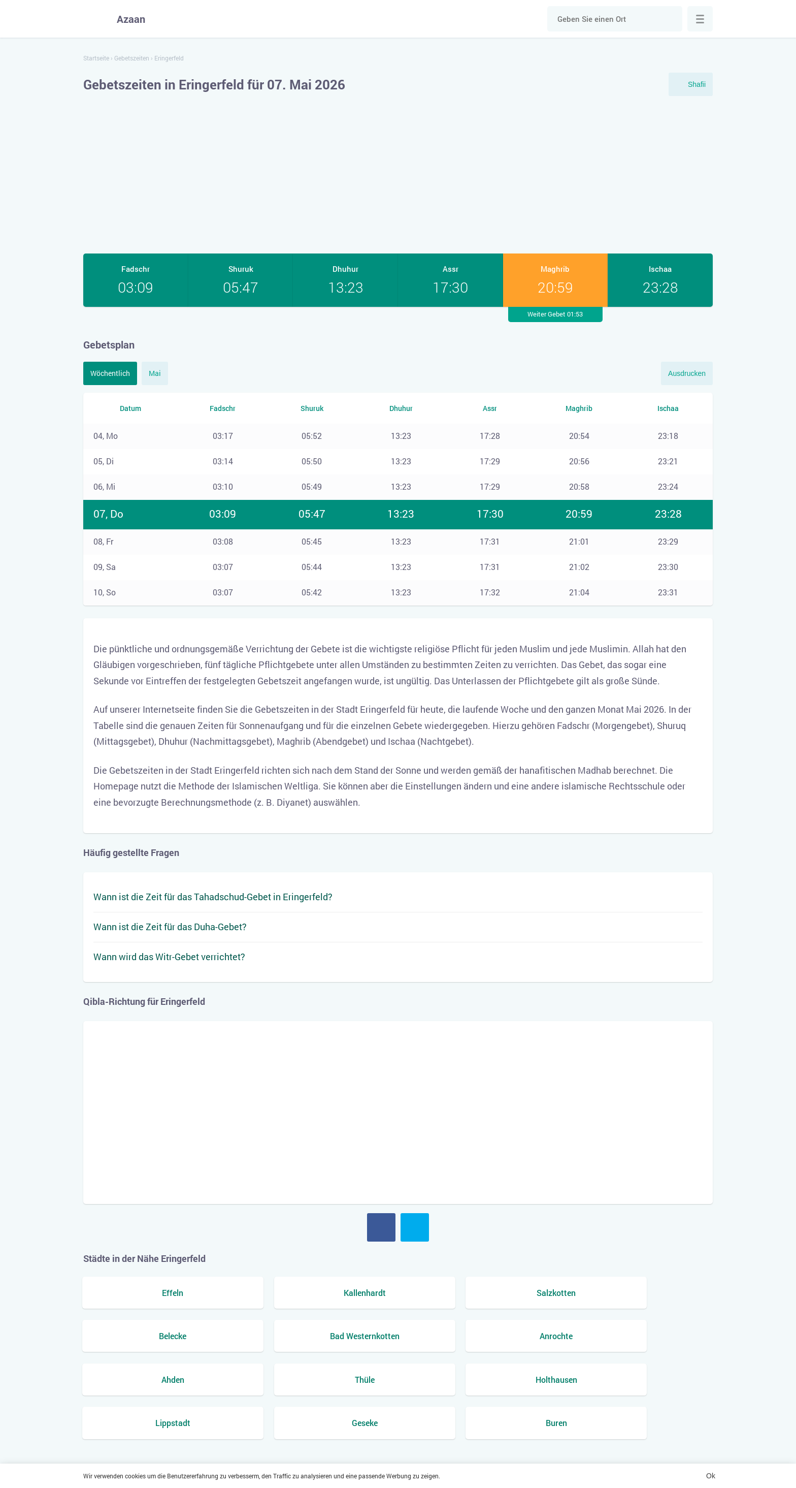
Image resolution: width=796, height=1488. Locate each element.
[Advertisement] (398, 175)
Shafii (697, 84)
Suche (669, 18)
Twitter (415, 1227)
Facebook (381, 1227)
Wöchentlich (110, 373)
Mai (155, 373)
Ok (710, 1476)
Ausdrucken (687, 373)
